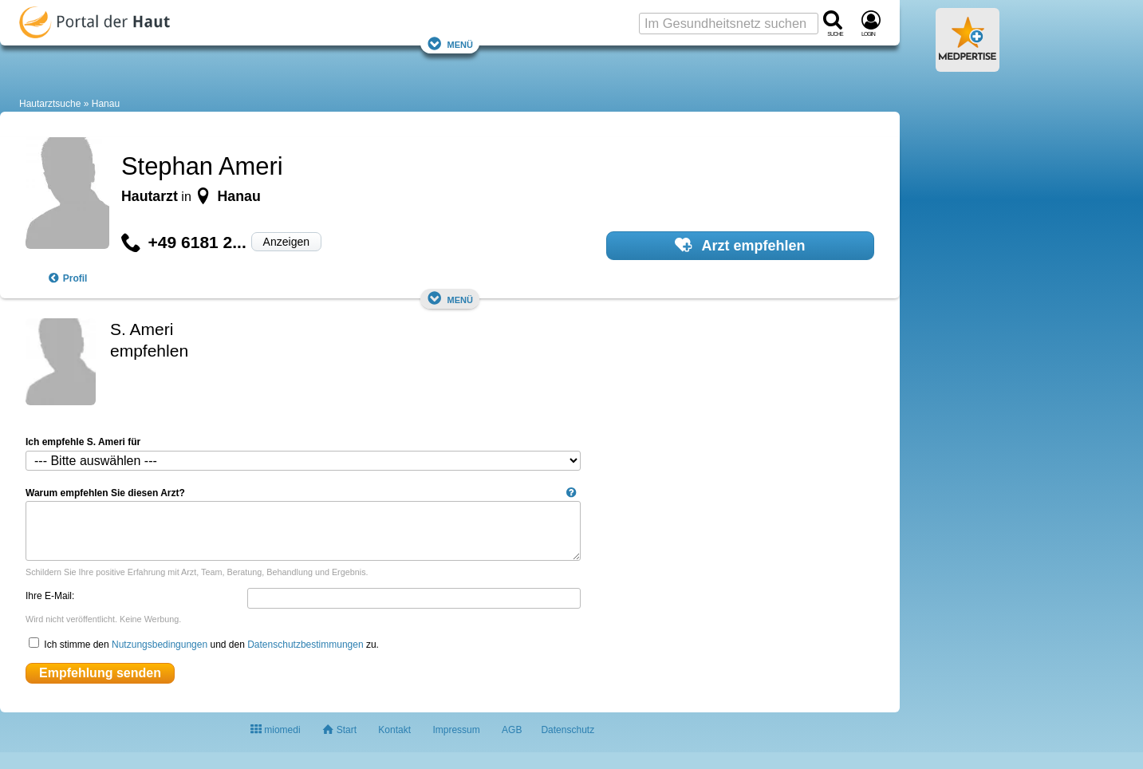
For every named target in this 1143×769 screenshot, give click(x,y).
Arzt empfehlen (740, 245)
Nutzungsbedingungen (159, 644)
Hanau (106, 103)
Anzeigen (286, 241)
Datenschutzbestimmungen (305, 644)
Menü (450, 43)
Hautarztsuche (50, 103)
